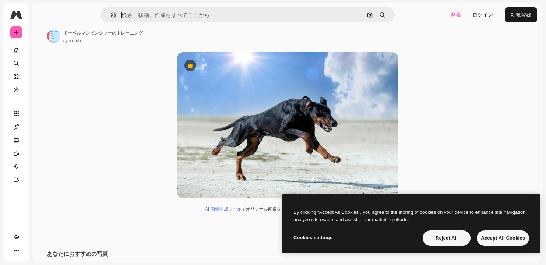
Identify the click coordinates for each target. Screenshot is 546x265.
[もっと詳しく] (44, 90)
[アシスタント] (44, 180)
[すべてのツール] (44, 114)
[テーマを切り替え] (29, 250)
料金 (456, 15)
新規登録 (521, 15)
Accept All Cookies (503, 238)
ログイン (482, 15)
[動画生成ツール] (44, 153)
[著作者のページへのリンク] (109, 36)
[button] (138, 15)
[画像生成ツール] (44, 140)
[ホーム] (44, 50)
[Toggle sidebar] (72, 15)
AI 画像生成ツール (251, 210)
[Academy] (16, 250)
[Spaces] (44, 127)
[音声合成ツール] (44, 167)
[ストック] (44, 76)
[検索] (44, 63)
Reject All (447, 238)
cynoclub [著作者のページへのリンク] (128, 40)
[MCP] (43, 250)
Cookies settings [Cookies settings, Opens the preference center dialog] (312, 237)
